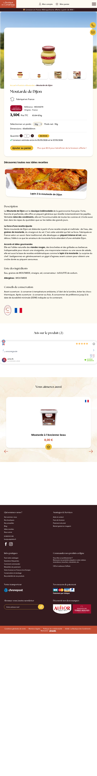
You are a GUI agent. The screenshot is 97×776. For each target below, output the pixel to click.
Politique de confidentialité (52, 629)
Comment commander (12, 564)
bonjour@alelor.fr (10, 539)
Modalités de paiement (12, 567)
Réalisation (48, 631)
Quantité (14, 136)
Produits (21, 85)
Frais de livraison (59, 520)
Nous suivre (8, 532)
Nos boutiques (9, 520)
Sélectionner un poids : (21, 124)
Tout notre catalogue (11, 558)
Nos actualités (9, 523)
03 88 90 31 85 (9, 536)
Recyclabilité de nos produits (14, 576)
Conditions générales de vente (15, 629)
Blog (5, 526)
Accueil (13, 85)
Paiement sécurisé (59, 523)
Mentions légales (34, 629)
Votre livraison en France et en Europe (17, 570)
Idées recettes (9, 529)
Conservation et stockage (13, 573)
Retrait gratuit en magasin (62, 526)
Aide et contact (58, 517)
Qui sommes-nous (10, 517)
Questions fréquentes (11, 561)
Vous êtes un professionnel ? (63, 558)
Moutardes (30, 85)
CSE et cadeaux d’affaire (61, 566)
